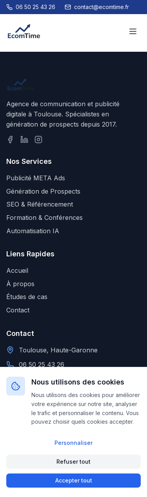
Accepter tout (73, 480)
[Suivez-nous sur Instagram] (38, 139)
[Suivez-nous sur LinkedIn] (24, 139)
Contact (17, 310)
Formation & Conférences (44, 217)
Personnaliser (73, 442)
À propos (20, 284)
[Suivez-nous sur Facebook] (10, 139)
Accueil (17, 270)
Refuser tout (73, 461)
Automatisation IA (32, 231)
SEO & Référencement (39, 204)
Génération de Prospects (43, 191)
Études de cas (26, 297)
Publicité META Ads (35, 178)
